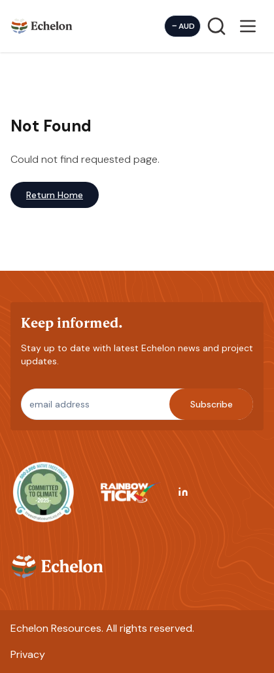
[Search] (216, 26)
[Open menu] (248, 26)
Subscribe (211, 404)
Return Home (54, 195)
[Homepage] (41, 26)
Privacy (27, 654)
